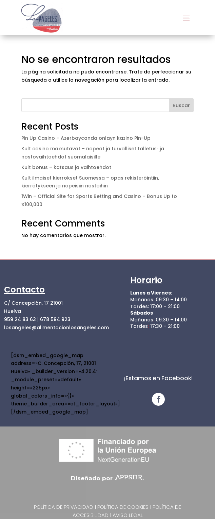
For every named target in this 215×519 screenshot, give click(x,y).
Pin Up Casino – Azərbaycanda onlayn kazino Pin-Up (86, 138)
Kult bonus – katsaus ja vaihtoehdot (66, 167)
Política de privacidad (63, 506)
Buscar (181, 105)
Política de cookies (123, 506)
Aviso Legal (128, 515)
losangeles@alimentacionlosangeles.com (56, 327)
